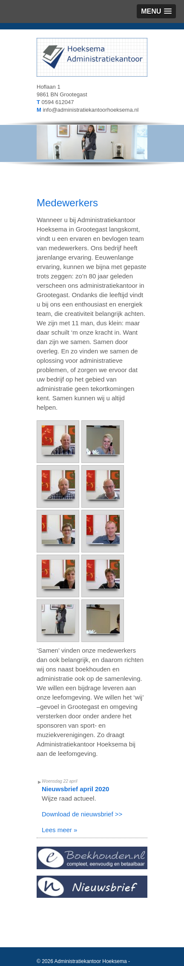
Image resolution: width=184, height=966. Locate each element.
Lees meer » (59, 829)
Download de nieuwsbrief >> (82, 814)
